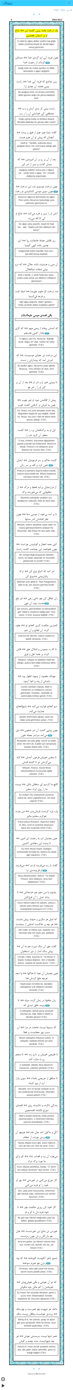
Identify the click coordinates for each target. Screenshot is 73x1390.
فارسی (69, 10)
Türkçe (62, 10)
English (56, 10)
